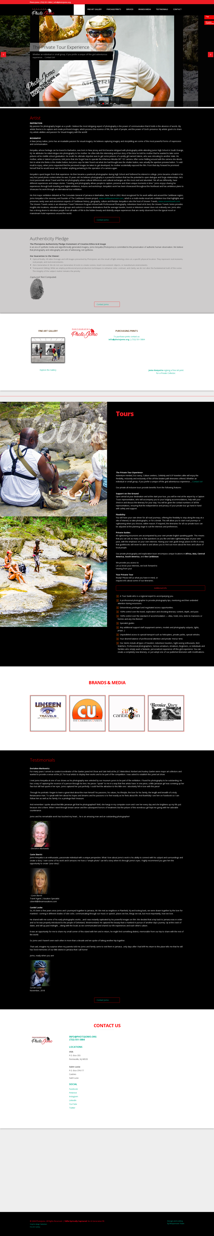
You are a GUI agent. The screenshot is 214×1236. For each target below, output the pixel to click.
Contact (177, 9)
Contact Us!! (197, 481)
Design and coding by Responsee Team (175, 1222)
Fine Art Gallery (94, 9)
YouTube (73, 1104)
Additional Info (160, 588)
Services (129, 9)
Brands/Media (144, 9)
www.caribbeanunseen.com (111, 198)
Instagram (73, 1096)
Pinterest (73, 1092)
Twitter (72, 1107)
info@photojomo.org (83, 1036)
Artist (79, 9)
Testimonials (162, 9)
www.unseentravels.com (169, 201)
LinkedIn (72, 1100)
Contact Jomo (103, 219)
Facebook (73, 1089)
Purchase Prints (114, 9)
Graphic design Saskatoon (38, 1224)
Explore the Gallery (48, 370)
